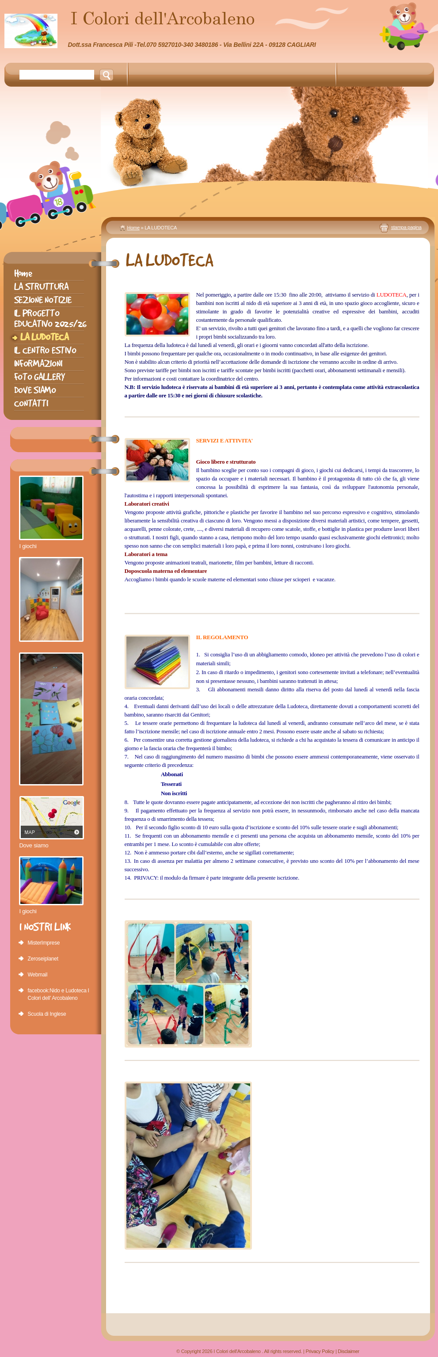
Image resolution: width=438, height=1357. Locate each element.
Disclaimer (348, 1351)
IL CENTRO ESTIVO (45, 350)
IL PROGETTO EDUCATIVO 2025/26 (50, 318)
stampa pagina (406, 227)
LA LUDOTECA (44, 337)
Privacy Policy (319, 1351)
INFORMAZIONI (38, 363)
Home (133, 227)
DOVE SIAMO (35, 390)
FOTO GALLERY (39, 376)
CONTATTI (31, 403)
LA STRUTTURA (41, 286)
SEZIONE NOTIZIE (43, 299)
